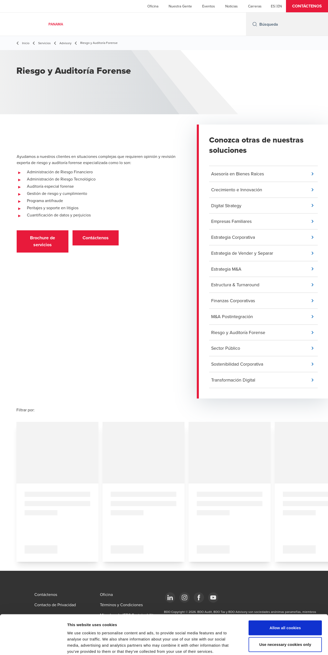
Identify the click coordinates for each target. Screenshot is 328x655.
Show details (269, 645)
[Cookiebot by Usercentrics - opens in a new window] (33, 645)
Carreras (255, 6)
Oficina (152, 6)
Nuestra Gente (180, 6)
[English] (279, 6)
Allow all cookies (285, 600)
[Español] (273, 6)
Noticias (231, 6)
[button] (307, 6)
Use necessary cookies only (285, 617)
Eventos (208, 6)
